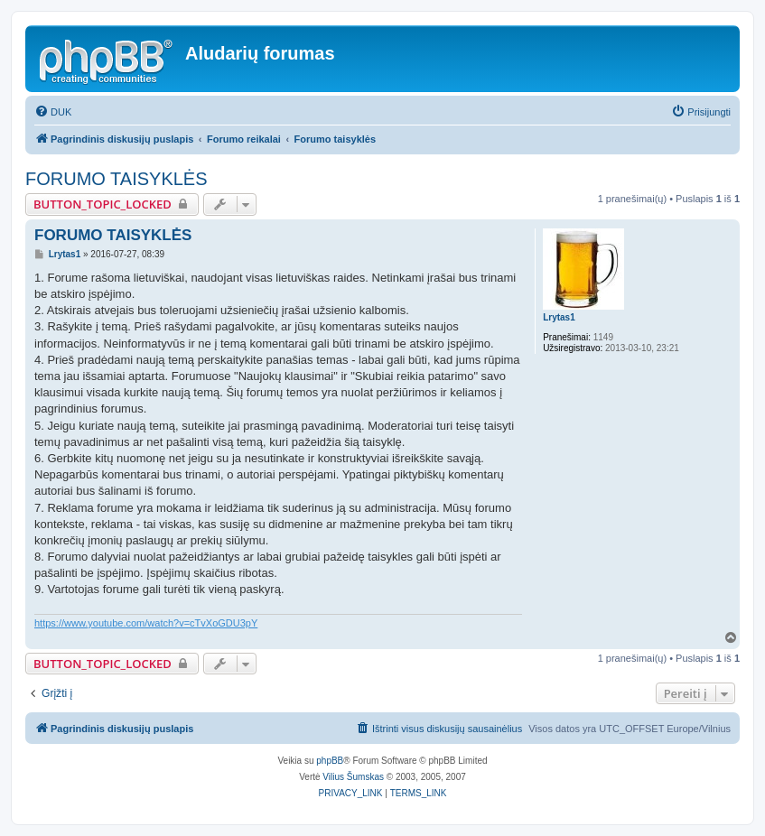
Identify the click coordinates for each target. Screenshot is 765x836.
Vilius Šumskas (353, 777)
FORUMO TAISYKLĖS (116, 179)
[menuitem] (52, 112)
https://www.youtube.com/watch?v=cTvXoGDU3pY (145, 623)
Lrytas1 (559, 317)
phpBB (329, 761)
